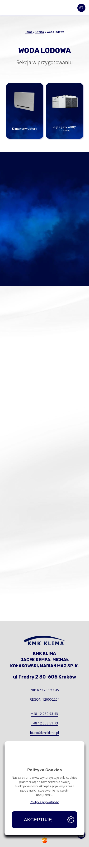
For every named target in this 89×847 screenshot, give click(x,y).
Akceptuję (38, 819)
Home (29, 32)
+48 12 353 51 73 (44, 723)
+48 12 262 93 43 (44, 713)
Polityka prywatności (44, 802)
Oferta (39, 32)
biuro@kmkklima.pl (44, 732)
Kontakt (83, 7)
